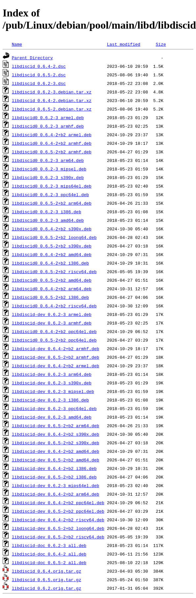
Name (17, 44)
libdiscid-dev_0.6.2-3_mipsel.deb (53, 391)
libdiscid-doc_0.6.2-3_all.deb (49, 545)
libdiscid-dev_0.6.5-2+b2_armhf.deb (55, 357)
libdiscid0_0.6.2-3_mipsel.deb (49, 169)
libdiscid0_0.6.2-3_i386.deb (46, 212)
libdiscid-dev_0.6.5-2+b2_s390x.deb (55, 443)
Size (161, 44)
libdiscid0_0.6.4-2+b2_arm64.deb (52, 289)
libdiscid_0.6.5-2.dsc (39, 75)
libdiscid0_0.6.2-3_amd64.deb (48, 220)
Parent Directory (32, 58)
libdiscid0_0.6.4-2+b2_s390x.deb (52, 229)
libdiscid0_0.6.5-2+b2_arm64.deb (52, 203)
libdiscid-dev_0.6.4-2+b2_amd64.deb (55, 451)
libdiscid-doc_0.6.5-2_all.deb (49, 562)
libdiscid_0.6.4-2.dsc (39, 66)
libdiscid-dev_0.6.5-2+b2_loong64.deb (58, 528)
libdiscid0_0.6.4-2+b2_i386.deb (50, 263)
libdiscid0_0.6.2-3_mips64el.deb (52, 186)
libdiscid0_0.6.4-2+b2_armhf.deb (52, 143)
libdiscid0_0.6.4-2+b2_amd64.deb (52, 254)
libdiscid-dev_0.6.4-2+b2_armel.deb (55, 366)
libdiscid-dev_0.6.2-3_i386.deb (50, 400)
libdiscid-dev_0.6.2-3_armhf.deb (52, 323)
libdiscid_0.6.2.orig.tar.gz (46, 588)
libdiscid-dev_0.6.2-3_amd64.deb (52, 417)
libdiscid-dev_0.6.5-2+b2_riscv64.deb (58, 537)
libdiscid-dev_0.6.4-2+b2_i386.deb (54, 468)
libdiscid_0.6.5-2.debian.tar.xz (52, 109)
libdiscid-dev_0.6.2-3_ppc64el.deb (54, 408)
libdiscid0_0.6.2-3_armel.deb (48, 117)
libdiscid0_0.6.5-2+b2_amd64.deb (52, 280)
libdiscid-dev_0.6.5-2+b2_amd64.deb (55, 460)
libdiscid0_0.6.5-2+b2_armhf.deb (52, 152)
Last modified (123, 44)
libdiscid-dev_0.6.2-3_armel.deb (52, 314)
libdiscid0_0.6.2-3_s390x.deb (48, 177)
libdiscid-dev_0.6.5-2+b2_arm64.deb (55, 426)
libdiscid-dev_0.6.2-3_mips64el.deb (55, 485)
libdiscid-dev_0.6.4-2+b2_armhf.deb (55, 348)
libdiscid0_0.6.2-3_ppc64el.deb (50, 194)
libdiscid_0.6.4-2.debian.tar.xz (52, 100)
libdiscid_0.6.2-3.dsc (39, 83)
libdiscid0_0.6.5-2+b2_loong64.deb (54, 237)
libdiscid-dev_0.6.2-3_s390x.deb (52, 383)
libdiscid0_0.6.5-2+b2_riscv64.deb (54, 271)
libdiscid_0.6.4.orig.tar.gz (46, 571)
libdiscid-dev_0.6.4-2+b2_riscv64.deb (58, 520)
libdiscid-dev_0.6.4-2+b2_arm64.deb (55, 494)
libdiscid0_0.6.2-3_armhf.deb (48, 126)
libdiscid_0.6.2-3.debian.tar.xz (52, 92)
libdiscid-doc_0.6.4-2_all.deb (49, 554)
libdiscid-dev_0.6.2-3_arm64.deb (52, 374)
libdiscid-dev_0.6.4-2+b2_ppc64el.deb (58, 503)
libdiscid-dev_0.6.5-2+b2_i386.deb (54, 477)
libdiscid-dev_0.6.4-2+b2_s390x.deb (55, 434)
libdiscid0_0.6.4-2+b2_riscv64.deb (54, 306)
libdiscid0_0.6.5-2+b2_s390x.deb (52, 246)
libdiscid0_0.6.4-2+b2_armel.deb (52, 135)
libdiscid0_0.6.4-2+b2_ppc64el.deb (54, 331)
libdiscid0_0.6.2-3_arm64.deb (48, 160)
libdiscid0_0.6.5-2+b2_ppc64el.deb (54, 340)
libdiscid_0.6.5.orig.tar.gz (46, 580)
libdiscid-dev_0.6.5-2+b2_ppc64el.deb (58, 511)
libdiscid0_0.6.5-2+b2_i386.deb (50, 297)
